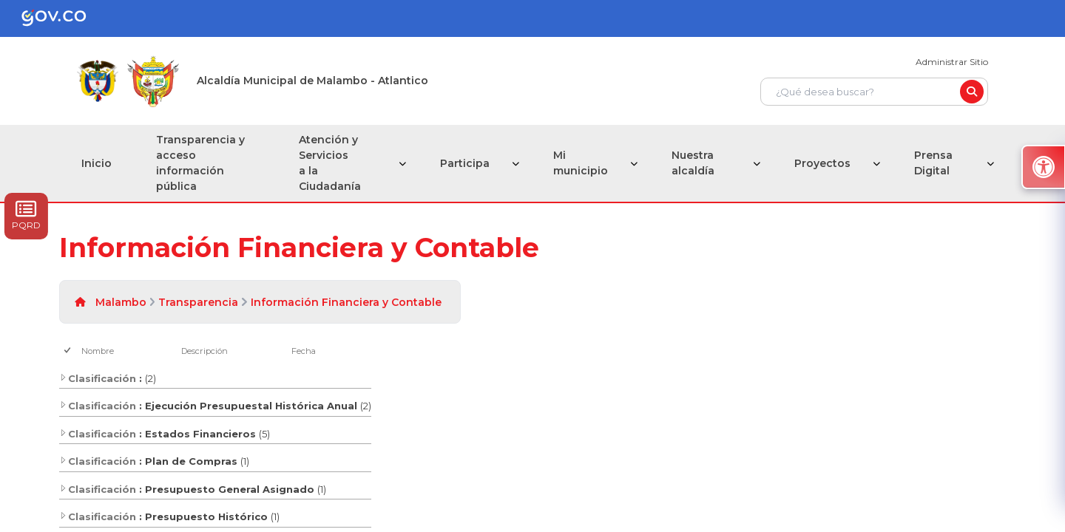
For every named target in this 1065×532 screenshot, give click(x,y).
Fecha (303, 351)
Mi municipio (580, 163)
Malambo (120, 302)
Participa (465, 163)
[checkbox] (68, 351)
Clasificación (97, 378)
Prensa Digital (933, 163)
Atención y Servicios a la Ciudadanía (330, 163)
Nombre (97, 351)
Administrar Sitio (952, 61)
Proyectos (822, 163)
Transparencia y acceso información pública (200, 163)
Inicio (96, 163)
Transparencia (198, 302)
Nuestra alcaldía (693, 163)
